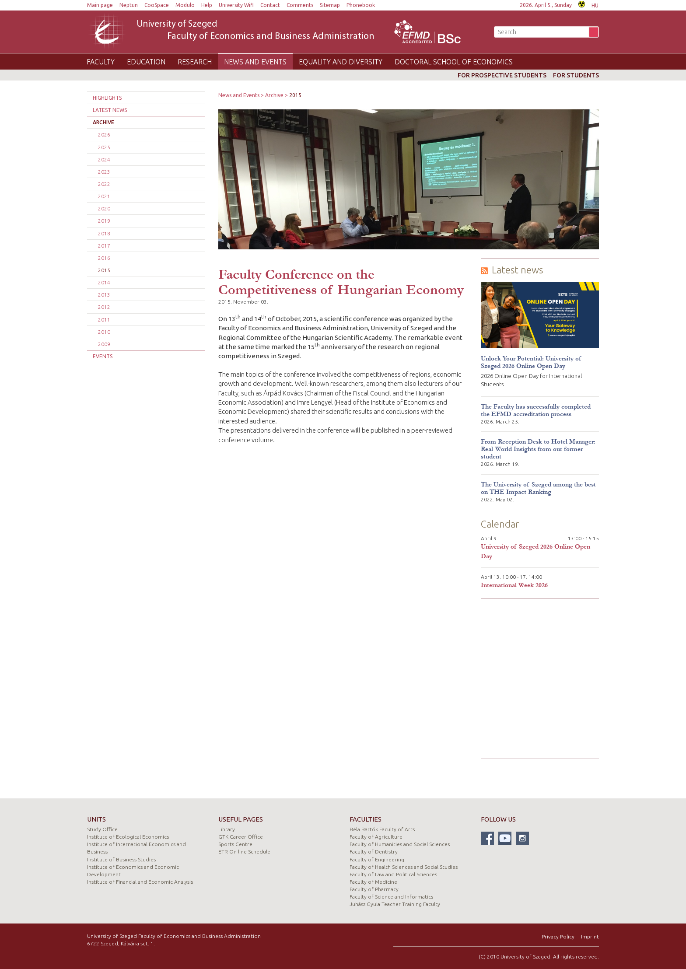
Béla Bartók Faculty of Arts (382, 829)
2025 (104, 147)
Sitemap (330, 5)
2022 (104, 184)
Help (206, 5)
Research (195, 62)
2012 (104, 307)
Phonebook (360, 5)
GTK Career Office (240, 837)
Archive (103, 122)
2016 (104, 258)
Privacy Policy (558, 936)
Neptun (128, 5)
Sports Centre (235, 844)
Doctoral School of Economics (454, 62)
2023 (104, 172)
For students (576, 75)
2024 (104, 159)
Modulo (185, 5)
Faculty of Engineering (377, 859)
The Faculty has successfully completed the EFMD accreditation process (536, 410)
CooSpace (156, 5)
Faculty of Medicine (373, 882)
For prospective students (502, 75)
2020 (104, 208)
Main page (100, 5)
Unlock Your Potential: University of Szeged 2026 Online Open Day (531, 362)
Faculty (101, 62)
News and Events (255, 62)
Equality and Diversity (340, 62)
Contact (270, 5)
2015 (104, 270)
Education (146, 62)
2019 (104, 221)
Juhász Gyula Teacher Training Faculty (395, 904)
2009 (104, 344)
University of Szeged (255, 31)
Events (102, 356)
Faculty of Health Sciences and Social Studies (404, 867)
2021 (104, 196)
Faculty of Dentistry (374, 851)
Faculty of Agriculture (376, 837)
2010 (104, 332)
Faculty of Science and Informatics (391, 896)
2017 (104, 245)
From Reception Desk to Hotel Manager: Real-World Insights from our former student (538, 449)
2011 (104, 319)
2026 (104, 134)
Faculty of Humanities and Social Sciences (400, 844)
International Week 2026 (514, 585)
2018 (104, 233)
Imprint (590, 936)
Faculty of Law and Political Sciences (393, 874)
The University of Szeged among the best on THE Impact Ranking (538, 488)
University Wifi (236, 5)
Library (226, 829)
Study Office (102, 829)
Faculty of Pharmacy (374, 889)
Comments (300, 5)
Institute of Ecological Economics (128, 837)
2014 (104, 282)
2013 (104, 294)
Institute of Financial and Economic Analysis (140, 882)
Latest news (110, 110)
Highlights (107, 98)
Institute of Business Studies (121, 859)
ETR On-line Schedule (244, 851)
